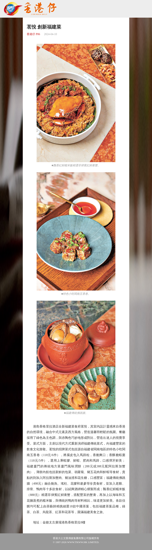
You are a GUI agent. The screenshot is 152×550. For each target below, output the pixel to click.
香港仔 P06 (33, 34)
